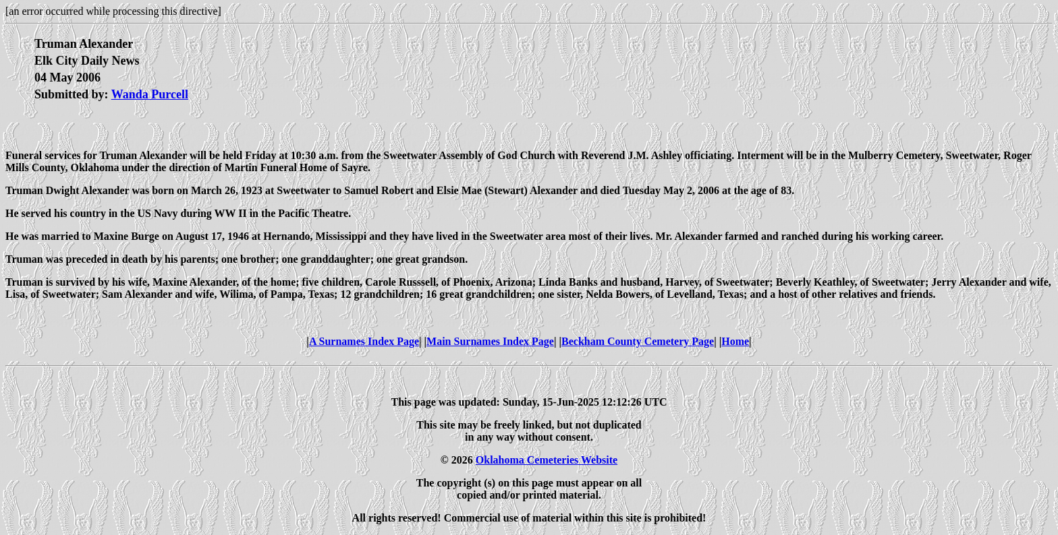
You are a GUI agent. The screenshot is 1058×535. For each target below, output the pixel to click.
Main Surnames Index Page (490, 341)
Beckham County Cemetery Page (637, 341)
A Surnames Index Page (364, 341)
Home (735, 341)
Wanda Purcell (149, 94)
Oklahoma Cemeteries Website (546, 460)
